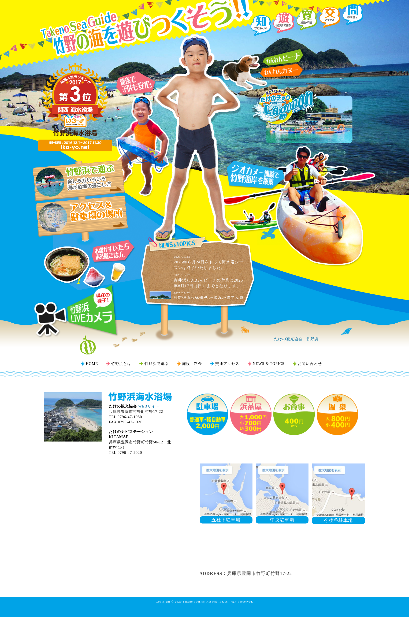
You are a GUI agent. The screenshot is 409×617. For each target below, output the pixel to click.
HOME (92, 364)
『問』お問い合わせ (353, 15)
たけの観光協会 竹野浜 (296, 339)
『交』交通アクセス (330, 17)
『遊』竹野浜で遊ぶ (284, 23)
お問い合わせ (310, 364)
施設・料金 (192, 364)
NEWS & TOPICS (268, 364)
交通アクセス (227, 364)
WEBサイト (148, 406)
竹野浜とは (121, 364)
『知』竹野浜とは (261, 25)
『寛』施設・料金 (307, 20)
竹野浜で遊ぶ (156, 364)
